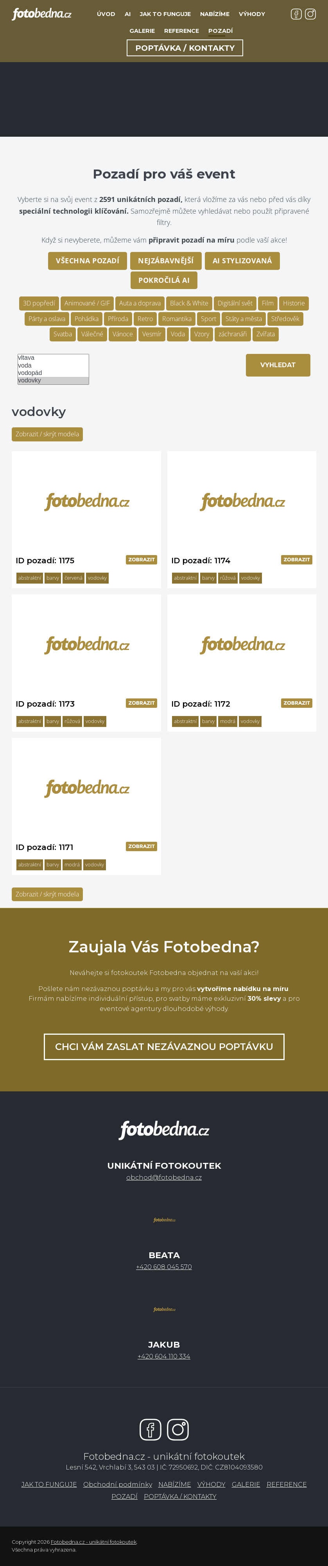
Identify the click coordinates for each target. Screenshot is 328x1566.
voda (53, 366)
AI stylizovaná (242, 260)
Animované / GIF (87, 303)
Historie (294, 303)
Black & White (189, 303)
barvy (53, 577)
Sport (208, 318)
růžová (228, 577)
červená (73, 577)
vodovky (53, 380)
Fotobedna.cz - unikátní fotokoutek (93, 1542)
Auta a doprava (140, 303)
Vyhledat (278, 365)
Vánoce (123, 334)
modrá (227, 721)
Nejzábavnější (166, 260)
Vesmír (151, 334)
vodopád (53, 373)
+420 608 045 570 (164, 1267)
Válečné (92, 334)
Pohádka (87, 318)
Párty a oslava (47, 318)
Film (268, 303)
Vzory (201, 334)
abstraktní (29, 577)
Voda (178, 334)
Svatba (63, 334)
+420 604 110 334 (164, 1356)
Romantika (177, 318)
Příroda (118, 318)
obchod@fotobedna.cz (164, 1177)
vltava (53, 358)
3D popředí (39, 303)
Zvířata (265, 334)
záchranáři (233, 334)
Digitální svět (235, 303)
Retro (145, 318)
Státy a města (244, 318)
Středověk (285, 318)
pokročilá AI (164, 280)
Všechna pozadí (87, 260)
